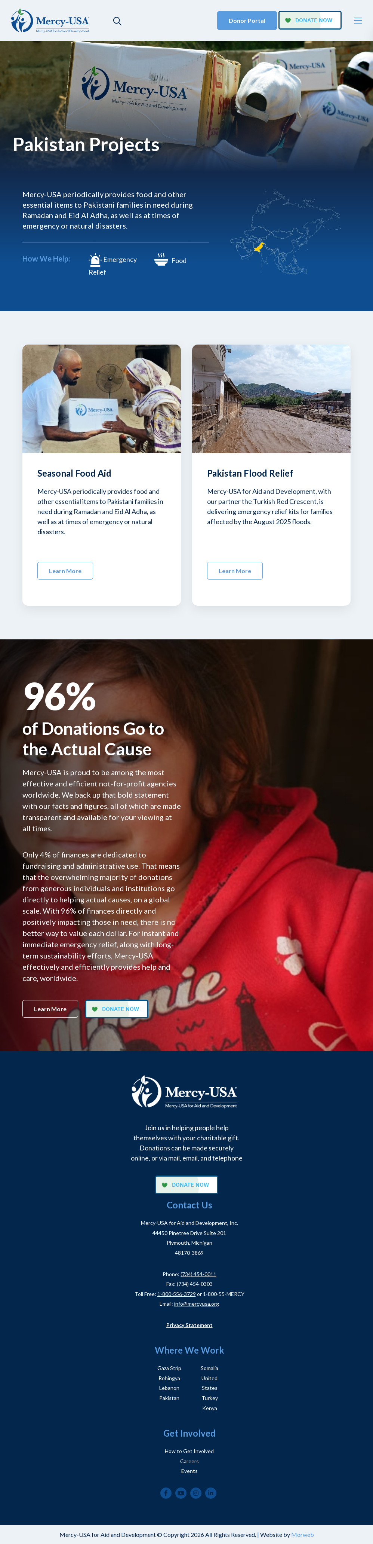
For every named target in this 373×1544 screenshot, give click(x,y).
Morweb (302, 1534)
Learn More (65, 570)
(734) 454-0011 (198, 1274)
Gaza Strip (169, 1368)
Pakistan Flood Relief (250, 473)
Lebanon (169, 1388)
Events (189, 1471)
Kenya (209, 1408)
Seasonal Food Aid (74, 473)
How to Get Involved (189, 1451)
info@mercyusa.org (196, 1303)
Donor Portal (247, 20)
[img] (101, 399)
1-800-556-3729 (176, 1294)
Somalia (209, 1368)
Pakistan (169, 1398)
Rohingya (169, 1378)
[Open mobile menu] (358, 20)
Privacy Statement (189, 1325)
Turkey (209, 1398)
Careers (189, 1461)
